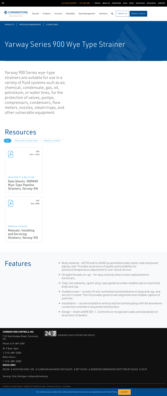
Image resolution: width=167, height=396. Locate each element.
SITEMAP (67, 386)
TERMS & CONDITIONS (12, 386)
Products (9, 24)
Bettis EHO (81, 369)
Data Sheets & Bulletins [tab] (26, 141)
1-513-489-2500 (12, 352)
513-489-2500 (17, 343)
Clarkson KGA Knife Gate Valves (55, 369)
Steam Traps (52, 24)
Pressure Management (30, 24)
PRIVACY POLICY (54, 386)
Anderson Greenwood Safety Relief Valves (114, 369)
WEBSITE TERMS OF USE (34, 386)
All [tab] (7, 141)
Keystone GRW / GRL (23, 369)
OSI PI (144, 369)
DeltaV (6, 369)
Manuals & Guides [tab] (52, 141)
